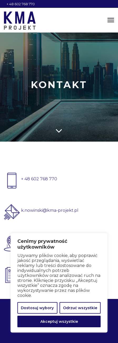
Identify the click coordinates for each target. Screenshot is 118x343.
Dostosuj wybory (37, 308)
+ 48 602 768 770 (21, 4)
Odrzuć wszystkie (80, 308)
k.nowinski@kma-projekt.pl (49, 213)
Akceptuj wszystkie (59, 321)
